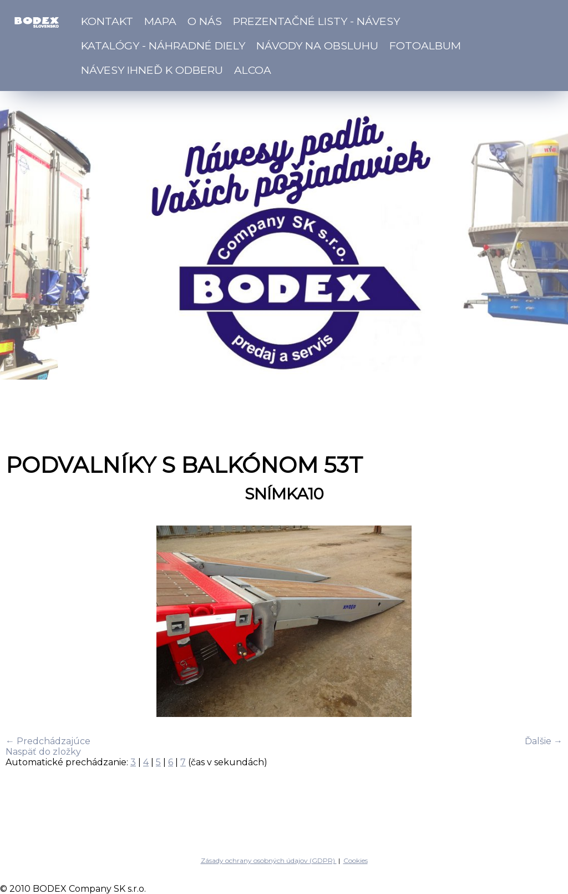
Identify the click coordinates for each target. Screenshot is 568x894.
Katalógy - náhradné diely (163, 45)
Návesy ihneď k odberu (152, 70)
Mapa (160, 21)
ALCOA (252, 70)
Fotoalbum (425, 45)
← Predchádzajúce (48, 741)
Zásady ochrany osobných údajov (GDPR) (269, 860)
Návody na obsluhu (317, 45)
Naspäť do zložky (43, 751)
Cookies (355, 860)
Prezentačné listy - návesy (316, 21)
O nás (204, 21)
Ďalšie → (543, 741)
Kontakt (107, 21)
